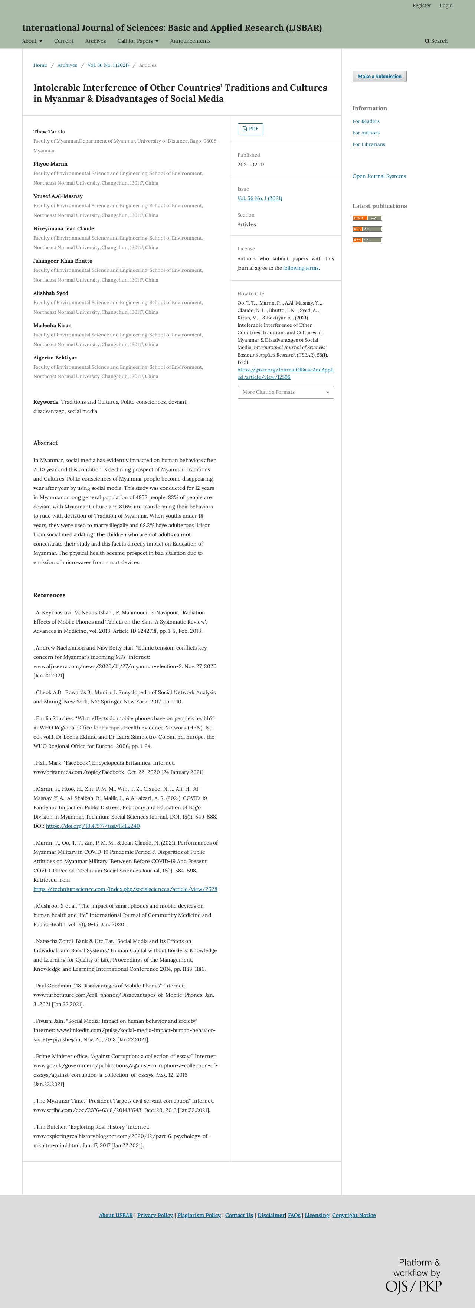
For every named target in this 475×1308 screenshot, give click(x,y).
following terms (301, 268)
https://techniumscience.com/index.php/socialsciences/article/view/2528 (125, 889)
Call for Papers (136, 41)
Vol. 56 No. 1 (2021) (108, 65)
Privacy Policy (155, 1215)
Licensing (317, 1215)
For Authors (366, 133)
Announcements (190, 41)
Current (63, 41)
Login (446, 5)
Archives (95, 41)
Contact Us (239, 1215)
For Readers (366, 121)
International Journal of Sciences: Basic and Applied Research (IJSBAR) (172, 27)
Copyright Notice (354, 1215)
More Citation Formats (269, 392)
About (30, 41)
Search (436, 41)
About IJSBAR (116, 1215)
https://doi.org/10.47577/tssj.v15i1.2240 (93, 826)
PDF (253, 129)
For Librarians (369, 144)
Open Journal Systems (379, 176)
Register (422, 5)
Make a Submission (380, 76)
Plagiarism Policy (199, 1215)
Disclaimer (271, 1215)
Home (40, 65)
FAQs (294, 1215)
